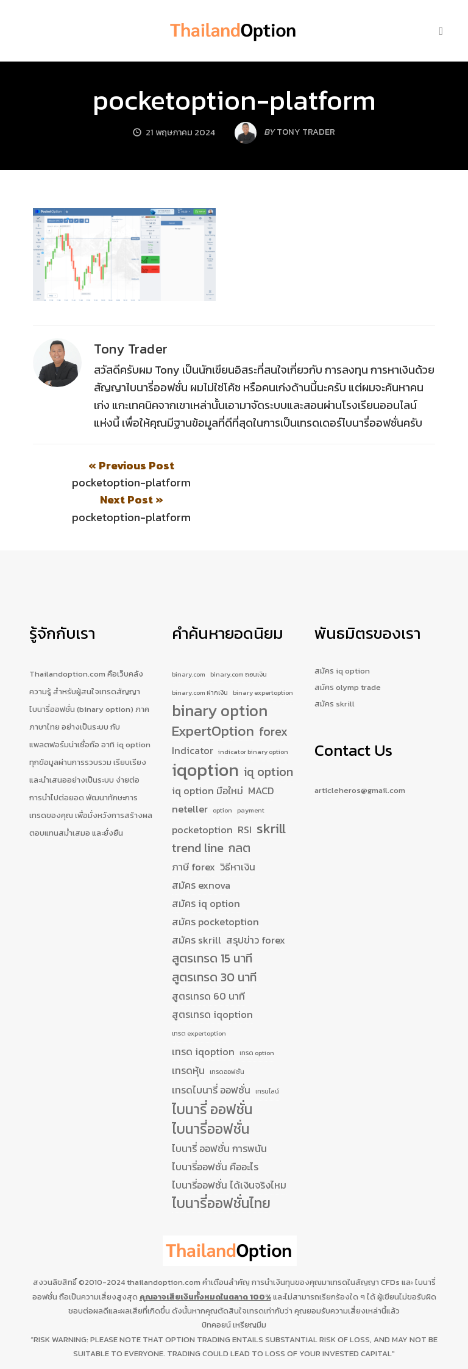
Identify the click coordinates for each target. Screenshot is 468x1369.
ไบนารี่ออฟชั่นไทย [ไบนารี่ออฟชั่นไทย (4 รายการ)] (221, 1171)
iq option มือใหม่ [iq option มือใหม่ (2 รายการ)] (207, 757)
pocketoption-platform (234, 100)
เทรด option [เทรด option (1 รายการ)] (256, 1019)
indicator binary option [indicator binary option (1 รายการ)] (253, 718)
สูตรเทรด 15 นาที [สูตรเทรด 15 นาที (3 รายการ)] (212, 925)
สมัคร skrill (334, 669)
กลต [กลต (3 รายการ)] (239, 814)
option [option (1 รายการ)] (222, 776)
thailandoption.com (163, 1249)
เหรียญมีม (249, 1291)
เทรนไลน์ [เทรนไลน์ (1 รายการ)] (267, 1058)
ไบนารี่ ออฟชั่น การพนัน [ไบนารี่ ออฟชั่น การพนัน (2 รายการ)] (219, 1115)
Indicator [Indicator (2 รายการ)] (192, 716)
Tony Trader (131, 349)
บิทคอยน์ (216, 1291)
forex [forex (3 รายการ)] (273, 698)
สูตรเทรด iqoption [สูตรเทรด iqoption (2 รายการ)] (212, 980)
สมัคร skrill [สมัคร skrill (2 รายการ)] (196, 906)
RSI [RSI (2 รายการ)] (245, 796)
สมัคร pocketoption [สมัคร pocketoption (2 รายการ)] (215, 888)
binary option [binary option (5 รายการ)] (220, 678)
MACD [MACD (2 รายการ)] (261, 757)
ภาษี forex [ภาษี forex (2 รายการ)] (193, 833)
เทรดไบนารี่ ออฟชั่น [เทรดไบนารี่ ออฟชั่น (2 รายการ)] (211, 1057)
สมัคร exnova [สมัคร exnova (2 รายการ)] (201, 851)
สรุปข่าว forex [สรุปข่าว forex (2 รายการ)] (255, 906)
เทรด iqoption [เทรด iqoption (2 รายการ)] (203, 1018)
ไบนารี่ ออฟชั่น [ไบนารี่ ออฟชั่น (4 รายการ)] (212, 1077)
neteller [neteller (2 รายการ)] (190, 775)
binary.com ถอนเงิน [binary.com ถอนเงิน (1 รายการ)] (238, 640)
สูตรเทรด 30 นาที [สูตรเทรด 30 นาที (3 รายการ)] (214, 944)
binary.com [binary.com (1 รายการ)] (188, 640)
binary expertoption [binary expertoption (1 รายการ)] (263, 659)
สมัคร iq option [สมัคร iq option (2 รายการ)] (206, 869)
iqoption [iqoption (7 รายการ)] (205, 737)
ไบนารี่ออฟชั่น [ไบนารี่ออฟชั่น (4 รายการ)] (210, 1096)
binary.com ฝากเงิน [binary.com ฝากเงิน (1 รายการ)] (200, 659)
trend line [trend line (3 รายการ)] (198, 814)
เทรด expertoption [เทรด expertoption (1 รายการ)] (199, 1000)
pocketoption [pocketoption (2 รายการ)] (202, 796)
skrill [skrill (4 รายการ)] (271, 795)
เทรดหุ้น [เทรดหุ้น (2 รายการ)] (188, 1037)
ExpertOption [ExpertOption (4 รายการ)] (213, 698)
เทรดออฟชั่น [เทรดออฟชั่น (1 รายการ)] (227, 1039)
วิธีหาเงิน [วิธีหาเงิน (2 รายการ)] (237, 833)
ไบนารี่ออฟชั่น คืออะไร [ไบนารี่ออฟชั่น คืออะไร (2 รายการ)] (215, 1133)
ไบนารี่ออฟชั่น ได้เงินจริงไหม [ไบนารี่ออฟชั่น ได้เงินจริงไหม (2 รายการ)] (229, 1152)
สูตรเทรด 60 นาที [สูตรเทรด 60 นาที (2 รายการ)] (208, 962)
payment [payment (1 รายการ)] (250, 776)
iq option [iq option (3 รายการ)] (268, 738)
